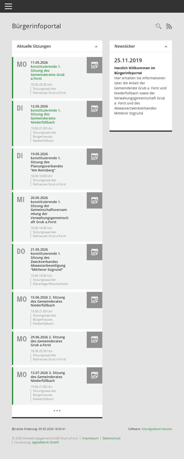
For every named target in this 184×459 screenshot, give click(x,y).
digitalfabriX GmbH (45, 442)
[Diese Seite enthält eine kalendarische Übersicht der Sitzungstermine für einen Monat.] (57, 407)
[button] (94, 65)
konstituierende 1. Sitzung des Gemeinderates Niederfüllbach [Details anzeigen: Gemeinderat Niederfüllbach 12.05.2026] (46, 116)
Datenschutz (112, 438)
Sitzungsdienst (157, 429)
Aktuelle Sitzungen (34, 46)
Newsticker (125, 46)
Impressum (90, 438)
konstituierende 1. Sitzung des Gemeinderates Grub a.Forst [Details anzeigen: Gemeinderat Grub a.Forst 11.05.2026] (48, 72)
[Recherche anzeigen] (158, 26)
